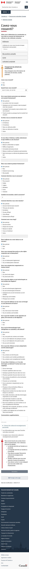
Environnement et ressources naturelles (10, 522)
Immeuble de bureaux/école (9, 149)
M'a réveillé (5, 173)
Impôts (3, 519)
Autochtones (4, 543)
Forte (3, 189)
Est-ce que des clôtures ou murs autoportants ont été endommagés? (14, 346)
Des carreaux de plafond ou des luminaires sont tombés (13, 378)
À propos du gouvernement (7, 498)
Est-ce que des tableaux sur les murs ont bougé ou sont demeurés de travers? (14, 302)
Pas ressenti (5, 181)
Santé (2, 517)
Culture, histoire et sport (7, 527)
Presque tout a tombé (8, 299)
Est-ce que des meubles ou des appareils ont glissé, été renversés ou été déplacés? (13, 316)
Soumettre (14, 471)
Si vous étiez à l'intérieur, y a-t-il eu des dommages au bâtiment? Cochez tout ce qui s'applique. (13, 363)
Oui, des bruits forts (7, 276)
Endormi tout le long (7, 171)
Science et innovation (6, 541)
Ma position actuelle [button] (9, 54)
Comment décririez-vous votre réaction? (12, 201)
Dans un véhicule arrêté (8, 127)
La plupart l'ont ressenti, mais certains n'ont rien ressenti (13, 110)
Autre (3, 131)
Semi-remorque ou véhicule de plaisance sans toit (14, 154)
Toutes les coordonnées (7, 493)
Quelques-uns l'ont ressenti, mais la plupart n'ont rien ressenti (13, 106)
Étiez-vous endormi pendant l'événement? (12, 163)
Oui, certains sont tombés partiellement (12, 357)
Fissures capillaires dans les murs (11, 370)
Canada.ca (4, 16)
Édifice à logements (7, 147)
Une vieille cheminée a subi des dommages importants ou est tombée (13, 395)
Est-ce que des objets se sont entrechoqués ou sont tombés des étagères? (14, 280)
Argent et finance (5, 538)
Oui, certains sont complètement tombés (13, 359)
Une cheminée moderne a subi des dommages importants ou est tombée (12, 399)
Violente (4, 191)
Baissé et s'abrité (6, 229)
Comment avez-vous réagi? (8, 219)
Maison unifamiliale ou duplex (10, 144)
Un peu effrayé (6, 212)
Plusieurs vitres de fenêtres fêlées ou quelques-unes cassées (12, 388)
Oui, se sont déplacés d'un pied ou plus (12, 341)
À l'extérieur (5, 125)
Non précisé (5, 101)
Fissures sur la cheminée (8, 381)
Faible (3, 183)
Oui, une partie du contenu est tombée (12, 336)
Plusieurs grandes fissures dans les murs (13, 375)
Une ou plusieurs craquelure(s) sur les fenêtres (12, 384)
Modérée (4, 187)
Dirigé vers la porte (7, 226)
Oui (3, 83)
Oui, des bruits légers (7, 274)
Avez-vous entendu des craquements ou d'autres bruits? (12, 266)
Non (3, 85)
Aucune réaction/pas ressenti (10, 206)
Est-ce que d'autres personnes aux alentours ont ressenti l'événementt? (13, 97)
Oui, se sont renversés (8, 343)
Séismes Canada (7, 19)
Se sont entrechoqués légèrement (11, 288)
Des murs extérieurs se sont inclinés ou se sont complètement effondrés (13, 403)
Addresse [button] (5, 41)
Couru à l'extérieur (7, 231)
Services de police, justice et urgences (10, 530)
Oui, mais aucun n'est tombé (9, 310)
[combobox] (14, 49)
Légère (3, 185)
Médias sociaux (5, 555)
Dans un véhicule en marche (9, 129)
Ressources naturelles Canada (17, 16)
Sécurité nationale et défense (8, 525)
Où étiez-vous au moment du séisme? (11, 117)
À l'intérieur (5, 123)
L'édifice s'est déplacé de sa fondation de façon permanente (13, 411)
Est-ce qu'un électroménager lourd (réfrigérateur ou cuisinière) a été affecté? (12, 328)
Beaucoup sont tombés (8, 296)
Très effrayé (5, 214)
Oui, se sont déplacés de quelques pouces (13, 338)
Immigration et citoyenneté (7, 506)
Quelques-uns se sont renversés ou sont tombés (13, 293)
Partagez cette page (14, 477)
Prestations (4, 514)
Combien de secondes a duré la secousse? (13, 194)
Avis (2, 563)
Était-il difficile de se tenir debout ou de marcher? (12, 240)
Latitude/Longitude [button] (8, 61)
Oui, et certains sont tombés (9, 313)
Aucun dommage (6, 368)
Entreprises (4, 511)
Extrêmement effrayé (7, 216)
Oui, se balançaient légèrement (10, 260)
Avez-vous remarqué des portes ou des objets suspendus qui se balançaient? (14, 252)
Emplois (3, 503)
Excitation (4, 210)
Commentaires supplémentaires (10, 415)
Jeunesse (3, 549)
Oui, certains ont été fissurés (9, 355)
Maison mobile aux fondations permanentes (14, 151)
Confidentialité (4, 565)
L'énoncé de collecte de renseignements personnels (14, 426)
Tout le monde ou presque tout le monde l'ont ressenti (14, 114)
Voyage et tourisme (5, 509)
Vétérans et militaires (6, 546)
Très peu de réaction (7, 208)
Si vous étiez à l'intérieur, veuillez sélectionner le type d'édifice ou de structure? (14, 138)
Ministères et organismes (7, 495)
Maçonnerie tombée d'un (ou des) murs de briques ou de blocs (13, 391)
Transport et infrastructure (7, 533)
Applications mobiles (6, 557)
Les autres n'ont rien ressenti (9, 103)
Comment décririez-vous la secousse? (11, 176)
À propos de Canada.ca (6, 560)
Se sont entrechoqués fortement (10, 290)
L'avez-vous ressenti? (7, 80)
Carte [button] (4, 58)
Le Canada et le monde (6, 535)
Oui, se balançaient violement (10, 262)
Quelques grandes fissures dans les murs (13, 373)
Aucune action (6, 224)
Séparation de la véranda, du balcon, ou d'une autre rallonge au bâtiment (14, 407)
